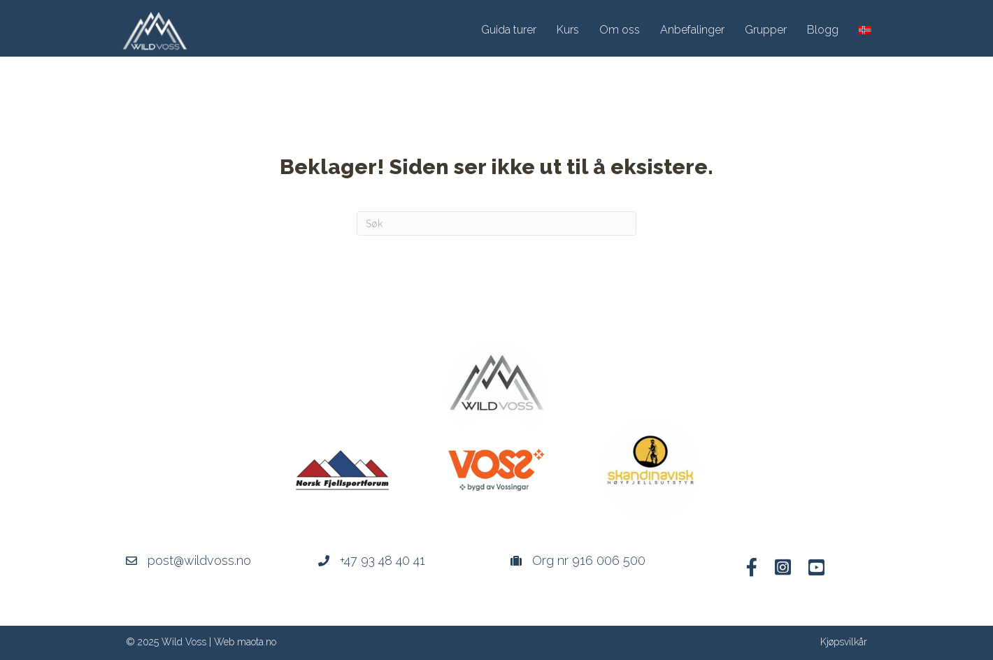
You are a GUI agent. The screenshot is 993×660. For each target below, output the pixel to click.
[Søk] (496, 223)
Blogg (822, 29)
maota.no (256, 641)
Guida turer (508, 29)
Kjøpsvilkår (843, 641)
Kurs (568, 29)
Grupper (766, 29)
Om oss (619, 29)
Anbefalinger (692, 29)
